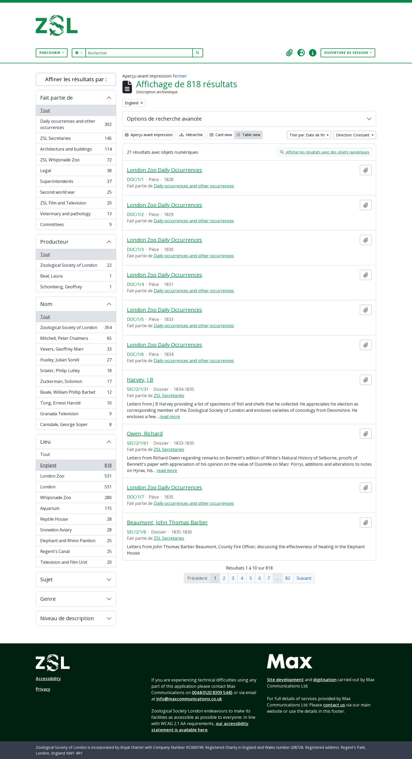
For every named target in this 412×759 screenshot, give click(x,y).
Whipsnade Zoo (76, 498)
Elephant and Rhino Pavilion (76, 541)
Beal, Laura (76, 277)
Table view (248, 134)
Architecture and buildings (76, 150)
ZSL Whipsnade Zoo (76, 161)
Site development (285, 680)
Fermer (180, 76)
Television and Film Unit (76, 563)
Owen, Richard (145, 433)
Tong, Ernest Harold (76, 404)
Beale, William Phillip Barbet (76, 393)
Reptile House (76, 520)
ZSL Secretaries (76, 139)
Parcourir (50, 52)
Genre (48, 598)
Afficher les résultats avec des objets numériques (324, 152)
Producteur (54, 241)
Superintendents (76, 182)
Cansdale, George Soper (76, 425)
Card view (221, 134)
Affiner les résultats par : (76, 79)
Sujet (46, 579)
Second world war (76, 193)
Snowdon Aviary (76, 531)
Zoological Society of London (76, 266)
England (76, 466)
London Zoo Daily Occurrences (164, 170)
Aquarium (76, 509)
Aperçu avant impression (149, 134)
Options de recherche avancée (164, 118)
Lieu (45, 441)
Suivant (304, 578)
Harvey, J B (140, 380)
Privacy (43, 689)
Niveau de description (67, 618)
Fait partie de (56, 97)
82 (287, 578)
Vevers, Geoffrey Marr (76, 350)
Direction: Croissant (353, 134)
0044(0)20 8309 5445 (212, 692)
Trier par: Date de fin (308, 134)
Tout (45, 110)
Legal (76, 171)
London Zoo (76, 477)
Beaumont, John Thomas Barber (167, 522)
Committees (76, 225)
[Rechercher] (139, 52)
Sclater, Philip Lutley (76, 371)
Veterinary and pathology (76, 215)
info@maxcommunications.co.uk (189, 699)
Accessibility (48, 678)
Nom (46, 303)
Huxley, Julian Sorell (76, 361)
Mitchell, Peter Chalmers (76, 339)
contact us (334, 705)
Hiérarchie (191, 134)
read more (169, 416)
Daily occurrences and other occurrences (76, 124)
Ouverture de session (346, 52)
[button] (289, 53)
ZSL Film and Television (76, 204)
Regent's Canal (76, 552)
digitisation (325, 680)
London (76, 488)
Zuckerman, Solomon (76, 382)
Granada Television (76, 415)
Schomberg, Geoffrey (76, 288)
